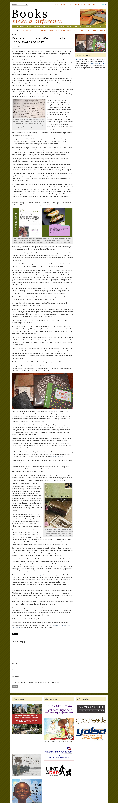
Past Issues (87, 4)
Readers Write (99, 30)
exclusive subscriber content (97, 63)
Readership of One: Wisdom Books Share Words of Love (38, 40)
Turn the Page (85, 30)
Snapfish (53, 456)
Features (16, 30)
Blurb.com (61, 456)
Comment (14, 645)
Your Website (15, 676)
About (71, 4)
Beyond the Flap (29, 30)
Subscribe (95, 4)
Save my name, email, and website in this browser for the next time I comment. (37, 682)
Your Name (15, 663)
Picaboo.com (48, 575)
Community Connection (49, 30)
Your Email (15, 670)
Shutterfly (38, 575)
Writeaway (64, 4)
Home (56, 4)
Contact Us (78, 4)
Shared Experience (68, 30)
